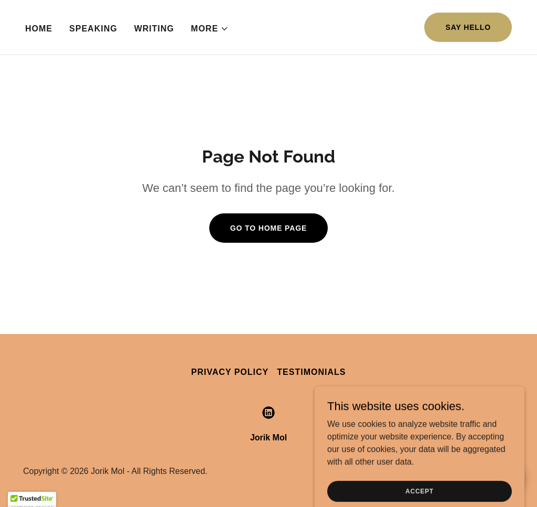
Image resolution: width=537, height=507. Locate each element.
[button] (210, 29)
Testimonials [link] (311, 372)
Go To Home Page (268, 228)
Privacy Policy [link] (230, 372)
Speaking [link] (93, 28)
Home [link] (38, 28)
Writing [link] (154, 28)
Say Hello (468, 27)
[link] (268, 412)
